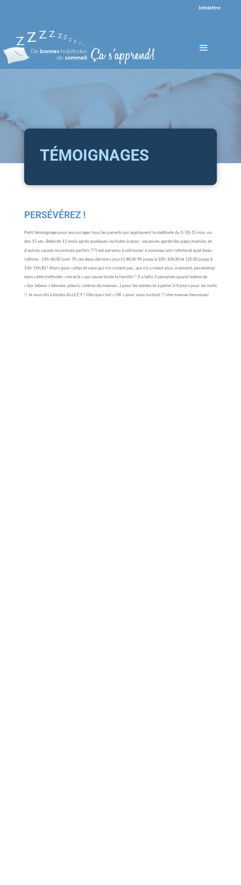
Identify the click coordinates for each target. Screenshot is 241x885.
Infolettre (210, 7)
